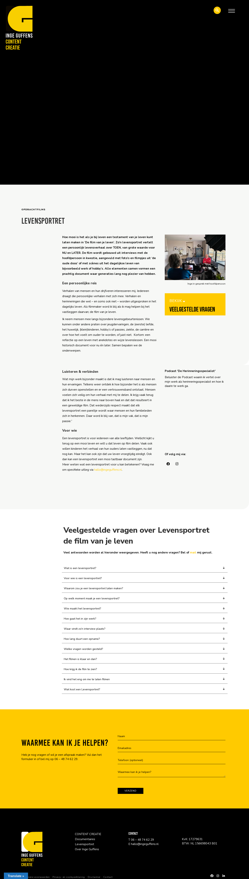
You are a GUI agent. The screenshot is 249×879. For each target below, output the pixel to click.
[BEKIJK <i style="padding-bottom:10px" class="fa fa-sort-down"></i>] (195, 307)
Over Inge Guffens (87, 853)
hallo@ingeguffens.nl (108, 470)
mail (193, 552)
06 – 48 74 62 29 (65, 763)
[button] (217, 10)
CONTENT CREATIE (88, 838)
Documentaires (85, 843)
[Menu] (232, 11)
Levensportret (84, 848)
